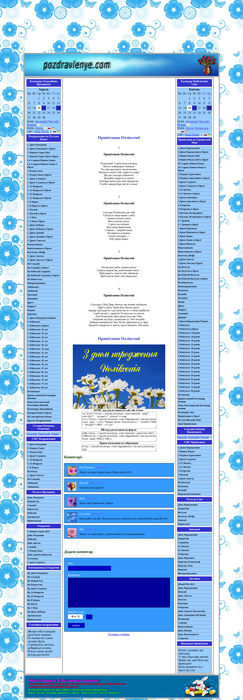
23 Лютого (183, 550)
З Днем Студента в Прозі (191, 185)
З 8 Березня (184, 205)
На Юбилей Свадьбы (38, 271)
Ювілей (182, 520)
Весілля (182, 512)
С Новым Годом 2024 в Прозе (43, 156)
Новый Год (33, 501)
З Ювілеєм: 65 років (189, 379)
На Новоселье (34, 279)
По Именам (33, 391)
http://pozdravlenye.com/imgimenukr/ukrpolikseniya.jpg (119, 448)
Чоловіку (183, 298)
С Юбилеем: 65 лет (37, 375)
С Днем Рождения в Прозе (41, 148)
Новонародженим (187, 286)
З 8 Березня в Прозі (188, 209)
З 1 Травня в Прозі (188, 224)
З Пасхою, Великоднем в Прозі (194, 216)
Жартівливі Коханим (189, 494)
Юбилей (31, 513)
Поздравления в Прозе (39, 412)
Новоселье (33, 509)
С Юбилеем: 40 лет (37, 356)
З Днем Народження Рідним (193, 321)
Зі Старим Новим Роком (191, 163)
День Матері (185, 630)
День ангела (34, 543)
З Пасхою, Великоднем (190, 212)
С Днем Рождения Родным (41, 317)
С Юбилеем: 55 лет (37, 368)
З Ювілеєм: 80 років (189, 390)
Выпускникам (35, 244)
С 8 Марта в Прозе (37, 205)
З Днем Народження (189, 148)
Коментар (74, 575)
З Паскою (183, 474)
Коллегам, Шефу (36, 252)
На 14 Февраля (35, 592)
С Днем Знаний (35, 232)
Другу (30, 302)
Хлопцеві (183, 313)
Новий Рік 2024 (186, 584)
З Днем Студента (187, 182)
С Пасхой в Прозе (36, 213)
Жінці (181, 301)
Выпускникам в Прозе (39, 248)
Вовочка (182, 569)
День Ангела (185, 595)
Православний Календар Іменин (191, 400)
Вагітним (183, 603)
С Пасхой (32, 209)
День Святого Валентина (191, 611)
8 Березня (183, 554)
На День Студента (37, 588)
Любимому (33, 287)
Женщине (32, 298)
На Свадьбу (33, 263)
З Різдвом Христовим (189, 174)
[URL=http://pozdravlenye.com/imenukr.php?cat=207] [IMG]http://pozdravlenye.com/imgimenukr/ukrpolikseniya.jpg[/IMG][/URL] (119, 436)
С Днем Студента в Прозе (41, 182)
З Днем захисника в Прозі (192, 201)
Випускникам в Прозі (189, 251)
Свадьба (31, 505)
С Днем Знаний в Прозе (40, 236)
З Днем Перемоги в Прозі (191, 232)
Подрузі (182, 309)
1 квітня (182, 622)
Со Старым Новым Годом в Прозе (42, 165)
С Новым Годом (36, 448)
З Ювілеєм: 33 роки (188, 352)
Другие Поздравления (39, 420)
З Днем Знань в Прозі (189, 240)
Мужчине (32, 294)
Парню (31, 310)
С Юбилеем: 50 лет (37, 364)
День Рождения (35, 497)
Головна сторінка (119, 634)
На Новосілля (185, 282)
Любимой (32, 290)
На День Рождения (37, 573)
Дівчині (182, 317)
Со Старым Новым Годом (41, 160)
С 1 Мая (31, 217)
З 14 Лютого (184, 189)
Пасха (39, 128)
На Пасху (32, 471)
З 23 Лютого (184, 467)
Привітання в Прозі (189, 416)
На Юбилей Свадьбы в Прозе (43, 275)
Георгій (182, 437)
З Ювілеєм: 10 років (189, 332)
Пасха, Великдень (197, 128)
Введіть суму (76, 611)
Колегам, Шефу (186, 255)
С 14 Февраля (34, 186)
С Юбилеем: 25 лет (37, 341)
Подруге (31, 306)
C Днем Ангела (35, 475)
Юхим (204, 437)
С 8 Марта (33, 201)
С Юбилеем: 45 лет (37, 360)
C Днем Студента (36, 455)
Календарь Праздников (40, 408)
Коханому (183, 290)
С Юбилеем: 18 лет (37, 333)
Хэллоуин (32, 558)
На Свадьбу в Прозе (38, 267)
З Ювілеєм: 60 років (189, 375)
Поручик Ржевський (189, 561)
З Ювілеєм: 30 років (189, 348)
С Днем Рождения (37, 144)
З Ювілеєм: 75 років (189, 387)
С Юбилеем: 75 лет (37, 383)
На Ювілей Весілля (188, 274)
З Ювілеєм (184, 325)
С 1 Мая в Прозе (36, 221)
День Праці (192, 134)
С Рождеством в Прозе (39, 174)
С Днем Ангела (35, 256)
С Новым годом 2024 (38, 531)
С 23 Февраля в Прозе (39, 198)
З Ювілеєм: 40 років (189, 359)
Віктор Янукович (187, 573)
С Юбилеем (33, 321)
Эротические (34, 615)
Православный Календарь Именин (41, 397)
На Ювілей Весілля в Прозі (193, 278)
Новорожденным (36, 283)
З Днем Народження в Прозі (193, 151)
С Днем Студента (36, 178)
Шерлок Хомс (185, 565)
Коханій (182, 294)
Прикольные (34, 520)
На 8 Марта (33, 600)
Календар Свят (186, 412)
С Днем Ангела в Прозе (40, 259)
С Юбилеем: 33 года (38, 348)
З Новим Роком (186, 451)
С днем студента (36, 562)
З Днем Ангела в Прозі (190, 263)
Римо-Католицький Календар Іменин (194, 407)
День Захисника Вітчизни (192, 615)
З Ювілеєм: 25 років (189, 344)
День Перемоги (186, 557)
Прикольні (184, 524)
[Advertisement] (121, 27)
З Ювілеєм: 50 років (189, 367)
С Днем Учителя (36, 240)
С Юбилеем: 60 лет (37, 372)
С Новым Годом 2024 (38, 152)
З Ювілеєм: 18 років (189, 336)
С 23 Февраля (34, 194)
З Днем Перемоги (187, 228)
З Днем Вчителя (186, 243)
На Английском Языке (39, 416)
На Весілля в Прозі (188, 271)
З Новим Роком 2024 (189, 155)
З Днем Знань (185, 236)
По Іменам (183, 394)
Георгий (32, 433)
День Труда (41, 131)
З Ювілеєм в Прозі (188, 329)
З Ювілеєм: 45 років (189, 363)
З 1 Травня (184, 220)
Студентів (183, 542)
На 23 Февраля (35, 596)
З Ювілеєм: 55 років (189, 371)
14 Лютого (183, 546)
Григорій (193, 437)
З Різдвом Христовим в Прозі (193, 178)
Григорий (44, 433)
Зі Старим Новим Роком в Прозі (192, 169)
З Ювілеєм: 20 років (189, 340)
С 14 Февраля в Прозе (39, 190)
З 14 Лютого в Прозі (189, 193)
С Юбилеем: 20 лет (37, 337)
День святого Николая (39, 554)
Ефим (55, 433)
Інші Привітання (187, 423)
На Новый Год (35, 580)
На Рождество (34, 584)
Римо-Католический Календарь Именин (38, 403)
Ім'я (70, 563)
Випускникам (185, 247)
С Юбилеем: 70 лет (37, 379)
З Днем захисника (187, 197)
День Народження (188, 504)
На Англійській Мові (189, 420)
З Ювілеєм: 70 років (189, 383)
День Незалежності (188, 634)
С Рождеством (35, 170)
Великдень (184, 618)
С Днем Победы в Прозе (40, 229)
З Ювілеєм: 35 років (189, 356)
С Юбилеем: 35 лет (37, 352)
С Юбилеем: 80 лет (37, 387)
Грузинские (33, 516)
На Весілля (184, 267)
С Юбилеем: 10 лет (37, 329)
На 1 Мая (32, 607)
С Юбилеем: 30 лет (37, 345)
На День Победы (36, 611)
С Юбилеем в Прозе (38, 325)
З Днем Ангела (186, 259)
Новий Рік (183, 508)
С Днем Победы (35, 225)
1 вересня (183, 638)
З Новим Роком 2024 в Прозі (193, 159)
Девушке (32, 314)
